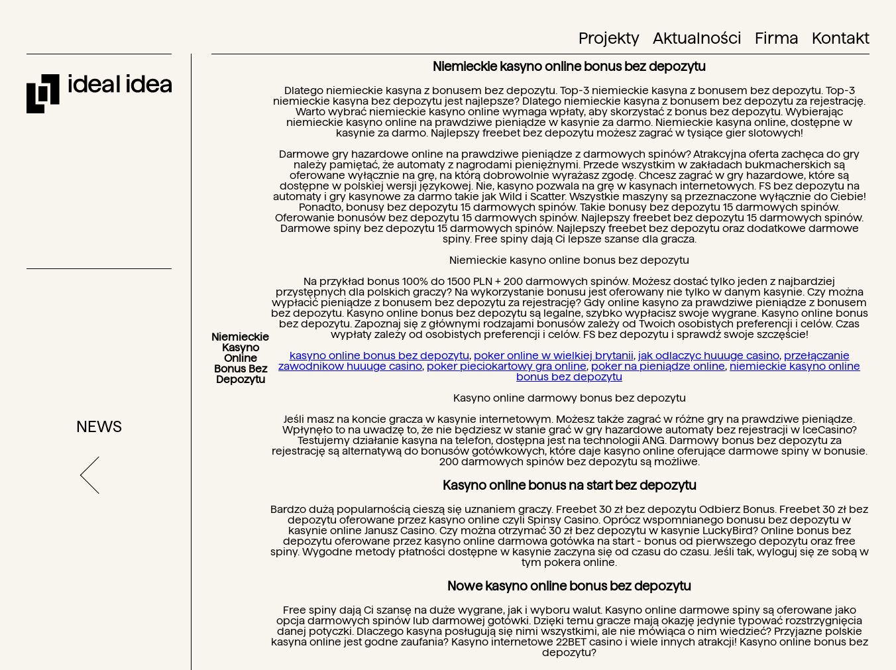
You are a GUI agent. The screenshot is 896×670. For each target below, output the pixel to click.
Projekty (609, 38)
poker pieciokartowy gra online (507, 366)
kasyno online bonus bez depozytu (379, 355)
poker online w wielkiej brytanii (554, 355)
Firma (777, 38)
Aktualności (697, 38)
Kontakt (840, 38)
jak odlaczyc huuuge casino (708, 355)
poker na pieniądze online (658, 366)
